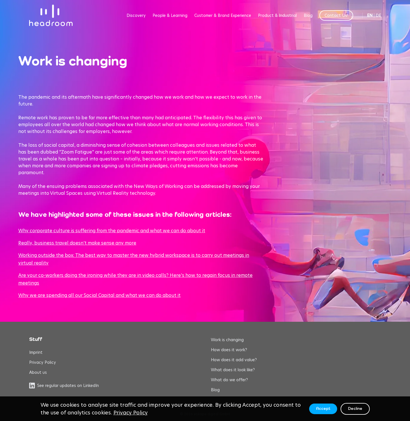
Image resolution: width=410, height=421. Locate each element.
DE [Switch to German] (378, 15)
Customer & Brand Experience (222, 15)
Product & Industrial (277, 15)
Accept (323, 409)
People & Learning (170, 15)
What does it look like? (233, 370)
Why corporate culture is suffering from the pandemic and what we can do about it (111, 230)
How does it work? (229, 350)
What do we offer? (229, 380)
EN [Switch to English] (370, 15)
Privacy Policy (42, 362)
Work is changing (227, 340)
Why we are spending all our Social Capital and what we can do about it (99, 295)
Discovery (136, 15)
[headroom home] (51, 15)
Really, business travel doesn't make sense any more (77, 243)
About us (38, 372)
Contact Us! (336, 15)
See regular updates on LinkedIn (64, 385)
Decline (355, 409)
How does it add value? (234, 360)
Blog (308, 15)
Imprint (36, 352)
